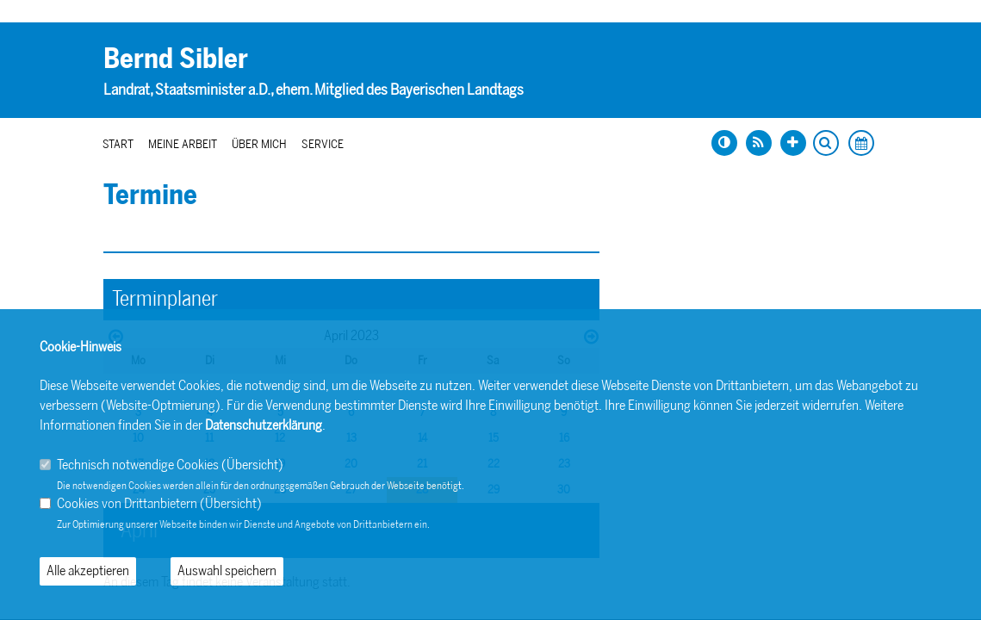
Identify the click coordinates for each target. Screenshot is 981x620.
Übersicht (252, 464)
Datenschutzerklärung (263, 425)
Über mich (259, 144)
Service (322, 144)
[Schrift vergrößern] (793, 143)
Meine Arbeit (182, 144)
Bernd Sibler (175, 58)
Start (117, 144)
